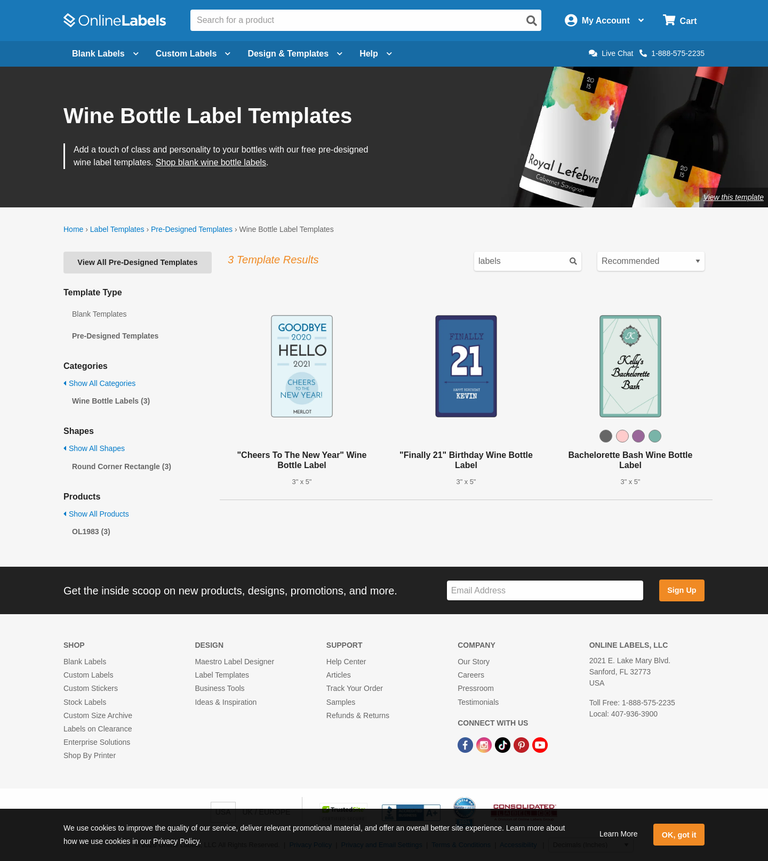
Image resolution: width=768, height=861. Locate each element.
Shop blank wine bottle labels (211, 162)
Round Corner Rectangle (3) (121, 466)
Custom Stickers (90, 688)
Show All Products (96, 514)
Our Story (474, 661)
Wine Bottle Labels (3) (111, 401)
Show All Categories (99, 383)
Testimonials (478, 702)
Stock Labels (84, 702)
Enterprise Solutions (96, 742)
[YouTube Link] (540, 744)
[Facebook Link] (466, 744)
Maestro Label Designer (234, 661)
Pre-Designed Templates (192, 229)
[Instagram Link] (485, 744)
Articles (338, 675)
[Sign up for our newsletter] (545, 590)
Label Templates (117, 229)
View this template (733, 197)
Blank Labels (84, 661)
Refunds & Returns (357, 715)
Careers (471, 675)
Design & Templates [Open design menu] (294, 53)
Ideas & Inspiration (226, 702)
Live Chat (611, 53)
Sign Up (681, 590)
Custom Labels (88, 675)
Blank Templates (99, 314)
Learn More (618, 834)
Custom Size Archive (97, 715)
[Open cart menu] (680, 20)
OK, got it (679, 835)
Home (73, 229)
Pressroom (476, 688)
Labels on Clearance (97, 729)
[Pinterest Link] (522, 744)
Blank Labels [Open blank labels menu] (105, 53)
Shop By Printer (89, 755)
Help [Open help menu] (375, 53)
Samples (340, 702)
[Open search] (531, 20)
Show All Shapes (94, 448)
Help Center (346, 661)
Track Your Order (354, 688)
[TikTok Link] (504, 744)
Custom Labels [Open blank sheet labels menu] (193, 53)
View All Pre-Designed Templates (137, 262)
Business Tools (219, 688)
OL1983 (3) (91, 531)
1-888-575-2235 (672, 53)
